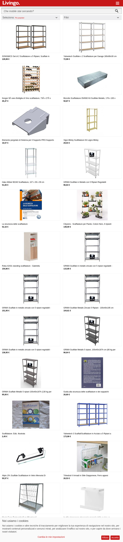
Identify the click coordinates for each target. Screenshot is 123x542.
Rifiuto (105, 537)
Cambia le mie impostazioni (51, 537)
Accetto (115, 537)
